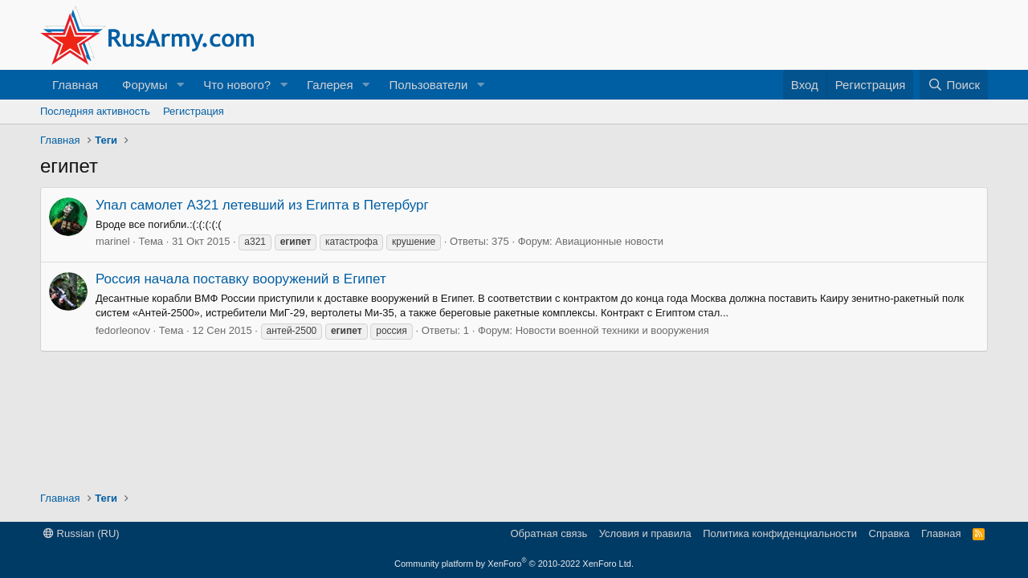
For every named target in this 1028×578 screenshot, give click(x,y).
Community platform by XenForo (514, 563)
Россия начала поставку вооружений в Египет (241, 279)
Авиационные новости (609, 241)
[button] (180, 85)
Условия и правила (645, 533)
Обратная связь (548, 533)
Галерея (330, 85)
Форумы (144, 85)
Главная (75, 85)
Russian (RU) (81, 533)
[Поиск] (954, 85)
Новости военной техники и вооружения (612, 330)
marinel (113, 241)
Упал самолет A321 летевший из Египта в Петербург (262, 205)
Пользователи (428, 85)
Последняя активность (95, 111)
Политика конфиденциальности (780, 533)
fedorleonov (123, 330)
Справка (889, 533)
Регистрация (193, 111)
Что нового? (237, 85)
